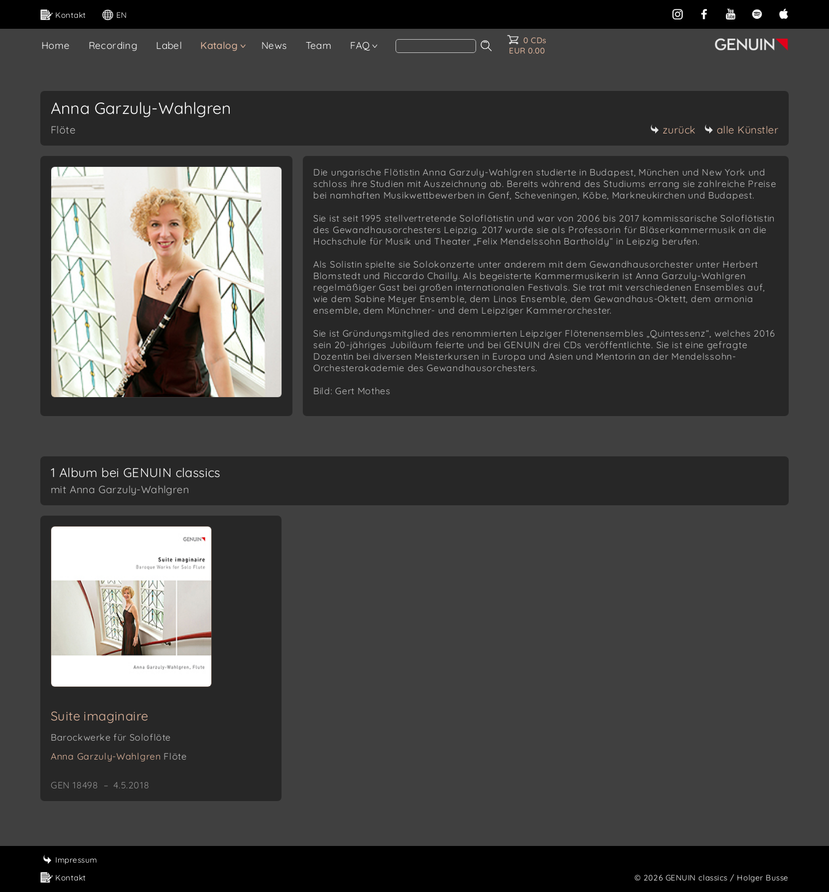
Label (169, 45)
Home (55, 45)
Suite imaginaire (99, 716)
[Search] (436, 46)
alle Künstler (741, 129)
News (274, 45)
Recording (113, 45)
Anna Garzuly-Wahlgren (119, 756)
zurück (673, 129)
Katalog (219, 45)
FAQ (360, 45)
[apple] (783, 12)
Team (319, 45)
